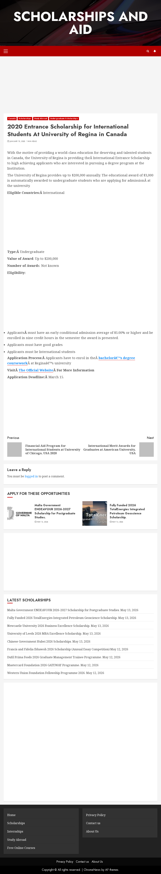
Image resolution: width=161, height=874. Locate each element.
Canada (12, 118)
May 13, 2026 (42, 522)
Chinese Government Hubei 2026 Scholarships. (39, 641)
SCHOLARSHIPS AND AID (80, 23)
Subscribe (154, 51)
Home (11, 815)
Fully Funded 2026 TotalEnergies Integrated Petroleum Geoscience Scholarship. (127, 511)
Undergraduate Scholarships (64, 118)
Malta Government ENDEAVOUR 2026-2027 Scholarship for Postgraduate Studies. (55, 511)
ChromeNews (92, 870)
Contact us (93, 823)
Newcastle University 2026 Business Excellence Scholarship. (48, 626)
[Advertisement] (80, 86)
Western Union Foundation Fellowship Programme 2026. (46, 673)
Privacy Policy (96, 815)
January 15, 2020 (17, 141)
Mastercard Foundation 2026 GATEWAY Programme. (43, 665)
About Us (92, 831)
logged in (31, 476)
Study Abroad (40, 118)
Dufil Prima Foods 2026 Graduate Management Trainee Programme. (54, 657)
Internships (15, 831)
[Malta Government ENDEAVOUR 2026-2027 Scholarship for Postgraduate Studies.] (19, 513)
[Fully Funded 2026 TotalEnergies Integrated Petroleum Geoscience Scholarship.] (94, 513)
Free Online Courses (21, 848)
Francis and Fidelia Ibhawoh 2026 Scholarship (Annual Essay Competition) (58, 649)
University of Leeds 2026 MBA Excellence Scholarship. (44, 634)
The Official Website (36, 370)
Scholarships (25, 118)
